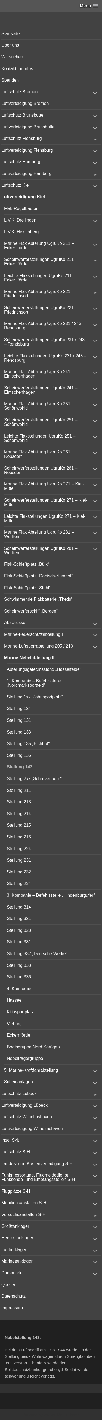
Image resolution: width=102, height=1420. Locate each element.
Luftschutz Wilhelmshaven (26, 1116)
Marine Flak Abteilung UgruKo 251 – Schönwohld (39, 405)
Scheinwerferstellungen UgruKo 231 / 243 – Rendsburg (44, 341)
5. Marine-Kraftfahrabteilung (31, 1070)
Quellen (8, 1284)
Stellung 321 (19, 918)
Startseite (10, 33)
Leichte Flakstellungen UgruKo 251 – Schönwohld (39, 438)
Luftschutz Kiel (15, 185)
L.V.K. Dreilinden (20, 220)
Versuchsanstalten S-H (23, 1214)
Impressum (12, 1308)
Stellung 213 (19, 802)
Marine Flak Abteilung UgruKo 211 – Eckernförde (39, 245)
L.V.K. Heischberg (21, 231)
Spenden (10, 80)
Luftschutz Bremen (19, 92)
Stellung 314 (19, 907)
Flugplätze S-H (15, 1191)
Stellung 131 (19, 720)
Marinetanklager (17, 1261)
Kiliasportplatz (20, 1012)
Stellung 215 (19, 825)
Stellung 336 (19, 977)
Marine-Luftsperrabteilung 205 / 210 (38, 646)
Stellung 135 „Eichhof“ (28, 743)
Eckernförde (18, 1035)
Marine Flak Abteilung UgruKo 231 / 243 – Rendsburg (44, 325)
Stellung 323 (19, 930)
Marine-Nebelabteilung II (29, 657)
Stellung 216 (19, 837)
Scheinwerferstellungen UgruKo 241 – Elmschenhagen (41, 390)
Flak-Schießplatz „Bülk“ (26, 564)
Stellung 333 (19, 965)
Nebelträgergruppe (25, 1058)
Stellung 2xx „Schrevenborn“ (34, 778)
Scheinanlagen (18, 1081)
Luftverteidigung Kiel (23, 196)
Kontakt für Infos (17, 68)
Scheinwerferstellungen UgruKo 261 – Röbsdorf (41, 470)
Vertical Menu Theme (61, 1415)
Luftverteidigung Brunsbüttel (28, 127)
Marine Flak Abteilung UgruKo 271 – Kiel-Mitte (44, 486)
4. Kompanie (19, 988)
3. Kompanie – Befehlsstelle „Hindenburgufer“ (51, 895)
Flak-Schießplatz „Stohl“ (27, 587)
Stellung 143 (19, 766)
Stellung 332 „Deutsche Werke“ (37, 953)
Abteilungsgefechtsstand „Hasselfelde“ (44, 669)
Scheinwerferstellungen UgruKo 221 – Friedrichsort (41, 309)
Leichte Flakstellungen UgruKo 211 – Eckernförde (39, 277)
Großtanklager (15, 1226)
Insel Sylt (10, 1140)
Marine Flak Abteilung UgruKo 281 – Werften (39, 534)
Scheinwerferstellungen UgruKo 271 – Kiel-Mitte (45, 502)
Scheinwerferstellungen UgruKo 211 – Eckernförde (41, 261)
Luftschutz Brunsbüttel (22, 115)
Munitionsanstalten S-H (23, 1202)
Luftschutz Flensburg (21, 138)
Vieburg (14, 1023)
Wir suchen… (14, 56)
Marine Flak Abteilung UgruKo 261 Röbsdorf (37, 454)
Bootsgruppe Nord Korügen (33, 1047)
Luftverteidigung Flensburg (27, 150)
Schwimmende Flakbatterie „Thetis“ (38, 599)
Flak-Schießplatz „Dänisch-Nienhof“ (38, 576)
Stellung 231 (19, 860)
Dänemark (11, 1272)
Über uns (10, 45)
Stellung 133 (19, 732)
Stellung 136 (19, 755)
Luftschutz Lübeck (18, 1093)
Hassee (14, 1000)
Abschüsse (14, 622)
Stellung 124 (19, 708)
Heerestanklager (17, 1237)
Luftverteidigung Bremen (25, 103)
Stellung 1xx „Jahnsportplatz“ (35, 697)
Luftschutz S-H (15, 1151)
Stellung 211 (19, 790)
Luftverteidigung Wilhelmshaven (32, 1128)
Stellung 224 (19, 848)
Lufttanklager (14, 1249)
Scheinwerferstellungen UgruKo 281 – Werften (41, 550)
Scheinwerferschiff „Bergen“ (31, 611)
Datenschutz (13, 1296)
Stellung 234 (19, 883)
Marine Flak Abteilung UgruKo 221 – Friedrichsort (39, 293)
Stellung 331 (19, 941)
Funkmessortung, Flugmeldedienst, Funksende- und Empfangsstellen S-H (38, 1177)
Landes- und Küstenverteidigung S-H (37, 1163)
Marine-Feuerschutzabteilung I (33, 634)
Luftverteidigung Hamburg (26, 173)
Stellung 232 (19, 872)
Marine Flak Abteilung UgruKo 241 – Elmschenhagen (39, 373)
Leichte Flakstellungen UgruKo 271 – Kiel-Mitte (44, 518)
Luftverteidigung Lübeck (24, 1105)
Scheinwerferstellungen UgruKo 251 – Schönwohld (41, 422)
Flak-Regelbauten (21, 208)
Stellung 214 (19, 813)
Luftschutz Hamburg (20, 161)
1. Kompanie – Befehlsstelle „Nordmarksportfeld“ (34, 683)
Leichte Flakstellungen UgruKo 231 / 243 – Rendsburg (45, 358)
